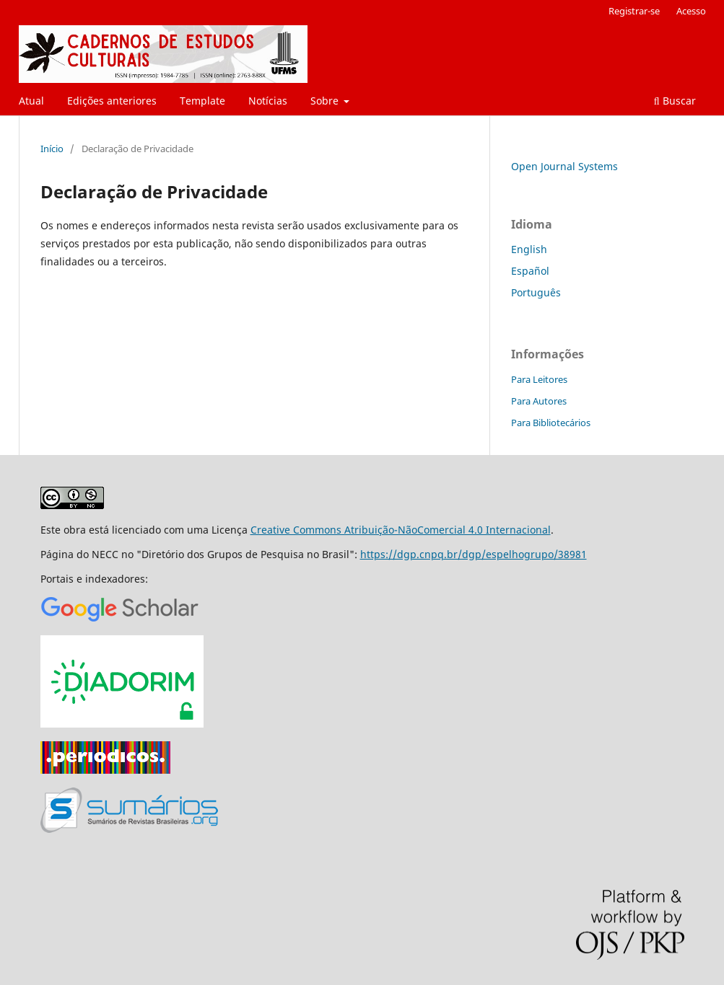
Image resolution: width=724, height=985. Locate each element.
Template (202, 100)
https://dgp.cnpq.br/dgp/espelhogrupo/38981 (473, 554)
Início (52, 148)
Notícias (267, 100)
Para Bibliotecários (550, 422)
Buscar (675, 100)
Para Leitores (539, 379)
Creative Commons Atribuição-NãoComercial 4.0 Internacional (400, 529)
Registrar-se (634, 10)
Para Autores (539, 400)
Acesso (691, 10)
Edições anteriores (112, 100)
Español (530, 271)
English (529, 249)
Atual (31, 100)
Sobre (325, 100)
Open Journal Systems (564, 166)
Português (536, 292)
